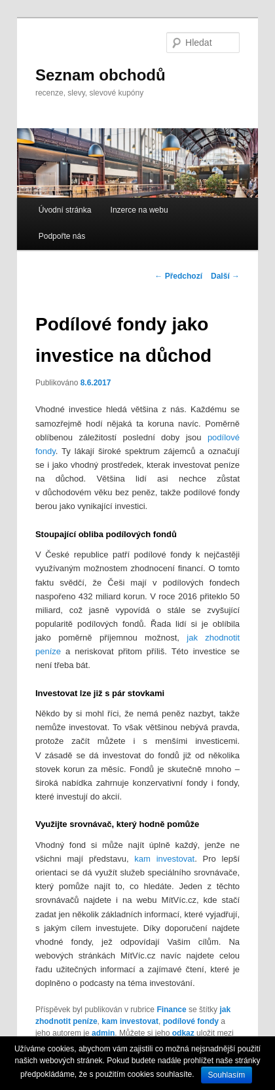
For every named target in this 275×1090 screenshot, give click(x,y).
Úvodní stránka (65, 210)
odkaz (183, 1033)
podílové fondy (191, 1021)
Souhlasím (227, 1075)
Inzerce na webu (139, 210)
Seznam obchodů (100, 75)
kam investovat (164, 859)
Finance (171, 1009)
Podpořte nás (62, 236)
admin (103, 1033)
